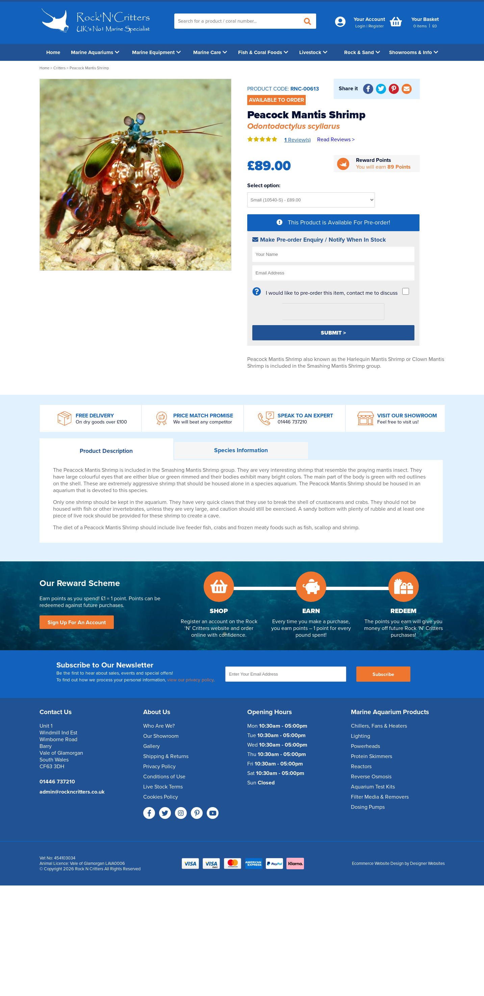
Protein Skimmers (371, 756)
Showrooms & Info (413, 52)
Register (376, 26)
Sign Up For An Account (77, 622)
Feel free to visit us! (397, 422)
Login (360, 26)
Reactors (361, 766)
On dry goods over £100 (101, 422)
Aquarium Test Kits (373, 786)
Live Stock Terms (163, 786)
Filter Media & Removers (380, 797)
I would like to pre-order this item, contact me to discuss (332, 293)
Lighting (360, 736)
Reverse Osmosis (371, 776)
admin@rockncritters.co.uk (72, 791)
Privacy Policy (159, 766)
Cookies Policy (160, 797)
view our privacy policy (190, 680)
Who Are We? (159, 726)
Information (241, 450)
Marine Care (210, 52)
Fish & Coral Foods (263, 52)
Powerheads (365, 746)
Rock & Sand (362, 52)
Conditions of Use (164, 776)
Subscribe (383, 674)
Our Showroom (161, 736)
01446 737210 (292, 422)
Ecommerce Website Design (378, 863)
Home (53, 52)
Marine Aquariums (95, 52)
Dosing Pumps (368, 807)
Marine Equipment (156, 52)
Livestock (313, 52)
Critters (59, 68)
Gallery (151, 746)
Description (106, 451)
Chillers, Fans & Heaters (379, 726)
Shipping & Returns (165, 756)
